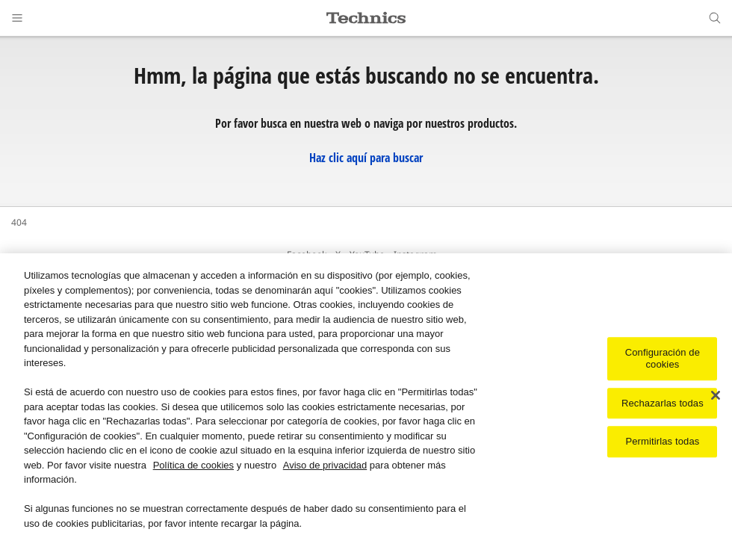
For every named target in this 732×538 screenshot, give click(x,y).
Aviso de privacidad (325, 466)
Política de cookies (193, 466)
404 (19, 222)
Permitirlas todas (662, 443)
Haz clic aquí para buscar (366, 157)
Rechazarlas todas (662, 404)
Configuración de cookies (662, 360)
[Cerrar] (715, 397)
